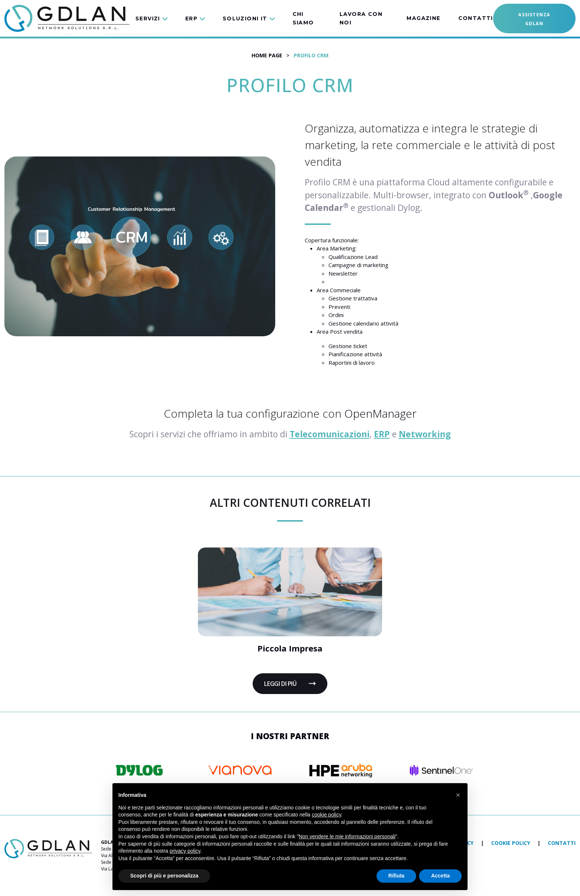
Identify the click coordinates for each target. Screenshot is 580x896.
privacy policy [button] (185, 851)
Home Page (267, 55)
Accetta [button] (440, 876)
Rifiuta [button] (396, 876)
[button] (155, 18)
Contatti (562, 842)
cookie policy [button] (326, 815)
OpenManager (380, 413)
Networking (425, 434)
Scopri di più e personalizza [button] (164, 876)
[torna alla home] (48, 848)
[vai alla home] (66, 18)
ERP (382, 434)
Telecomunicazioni (330, 434)
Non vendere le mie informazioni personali (347, 836)
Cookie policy (511, 842)
